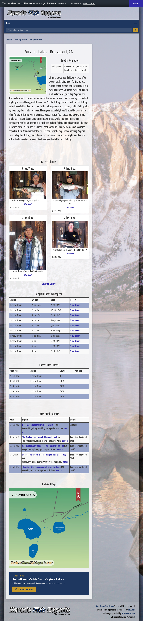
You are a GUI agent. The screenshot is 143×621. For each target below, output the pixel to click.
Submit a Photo (24, 589)
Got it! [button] (136, 4)
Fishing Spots (21, 39)
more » (65, 441)
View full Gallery (49, 284)
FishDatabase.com (128, 613)
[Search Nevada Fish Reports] (69, 30)
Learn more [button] (89, 3)
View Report (27, 204)
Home (9, 39)
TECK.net (131, 610)
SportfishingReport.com (105, 606)
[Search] (135, 30)
